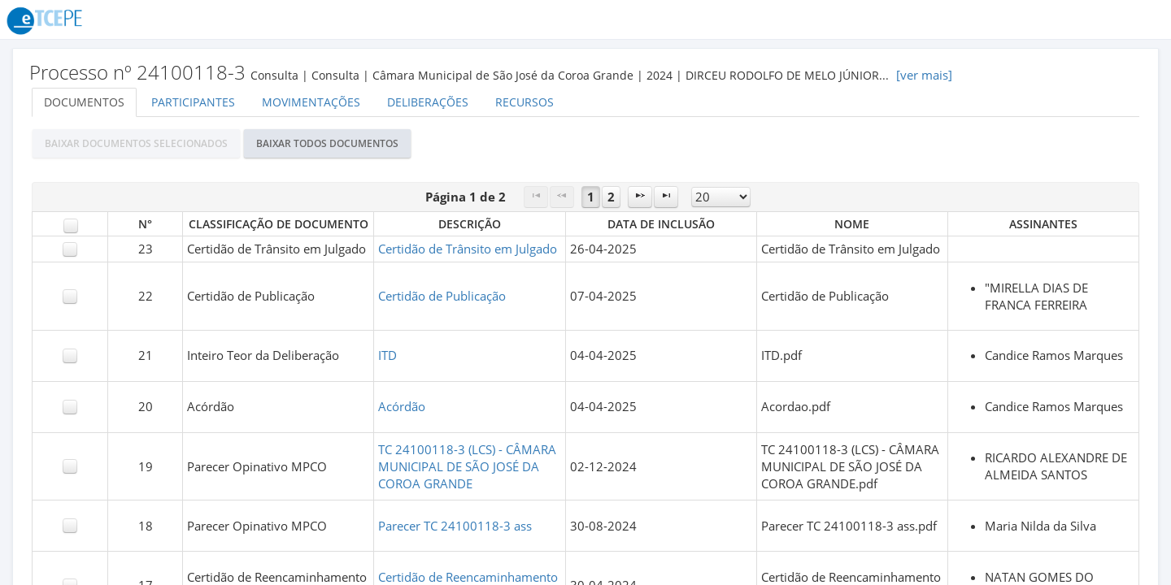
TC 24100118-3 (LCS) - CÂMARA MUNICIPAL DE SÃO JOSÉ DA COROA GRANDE (467, 466)
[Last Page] (666, 197)
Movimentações (311, 102)
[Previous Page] (562, 197)
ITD (387, 355)
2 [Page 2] (611, 197)
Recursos (524, 102)
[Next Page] (640, 197)
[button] (136, 143)
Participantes (193, 102)
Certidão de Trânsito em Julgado (467, 249)
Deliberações (427, 102)
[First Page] (536, 197)
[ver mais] (924, 75)
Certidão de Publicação (442, 296)
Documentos (84, 102)
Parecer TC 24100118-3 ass (455, 526)
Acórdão (401, 406)
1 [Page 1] (590, 197)
